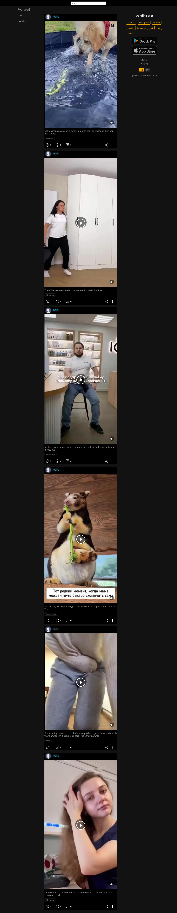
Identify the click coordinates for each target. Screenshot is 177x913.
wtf (158, 28)
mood (130, 33)
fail (152, 28)
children (131, 22)
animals (156, 22)
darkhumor (142, 28)
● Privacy (144, 60)
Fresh (21, 21)
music (130, 28)
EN (141, 70)
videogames (144, 22)
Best (20, 15)
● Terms (144, 63)
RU (147, 70)
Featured (23, 9)
